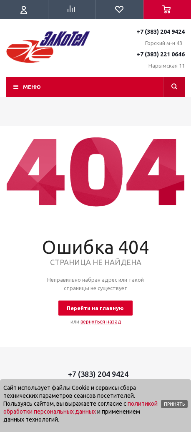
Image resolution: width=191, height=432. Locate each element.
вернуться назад (100, 321)
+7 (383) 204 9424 (160, 32)
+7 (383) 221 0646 (160, 54)
